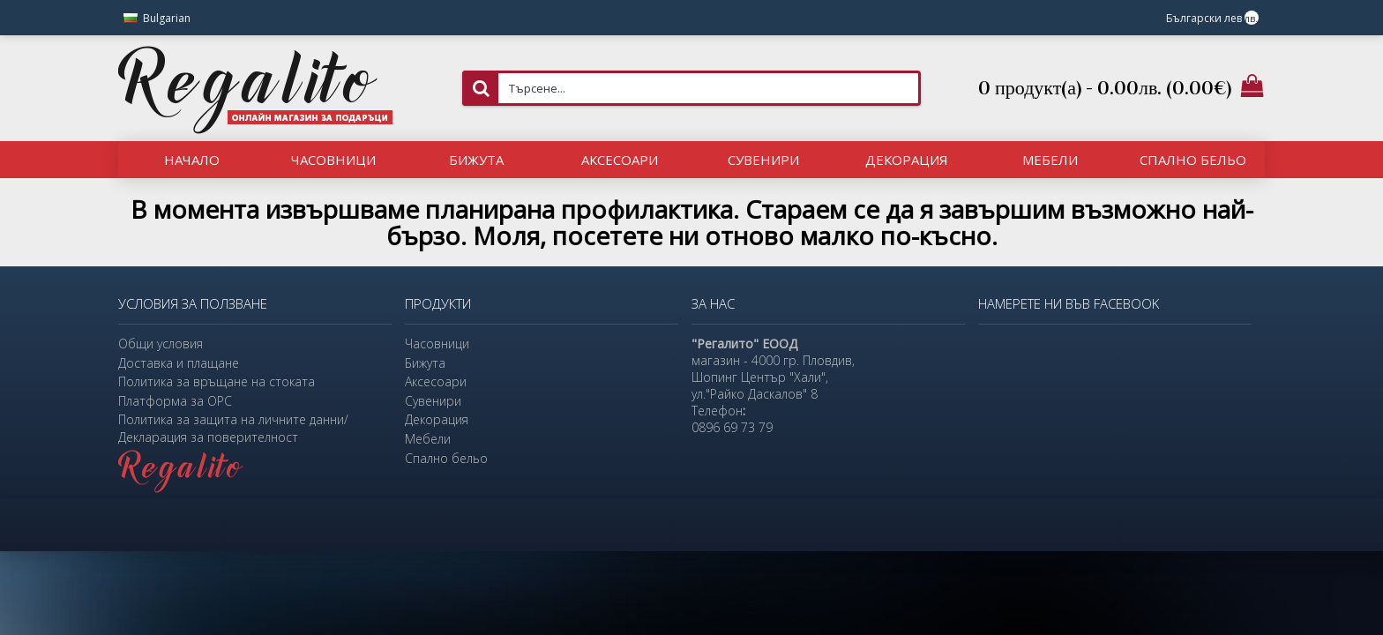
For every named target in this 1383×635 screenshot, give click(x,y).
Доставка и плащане (178, 363)
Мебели (428, 438)
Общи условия (160, 343)
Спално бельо (446, 458)
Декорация (436, 419)
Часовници (437, 343)
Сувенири (433, 400)
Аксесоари (436, 381)
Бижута (425, 363)
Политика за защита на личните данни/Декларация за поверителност (233, 428)
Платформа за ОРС (175, 400)
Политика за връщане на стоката (216, 381)
